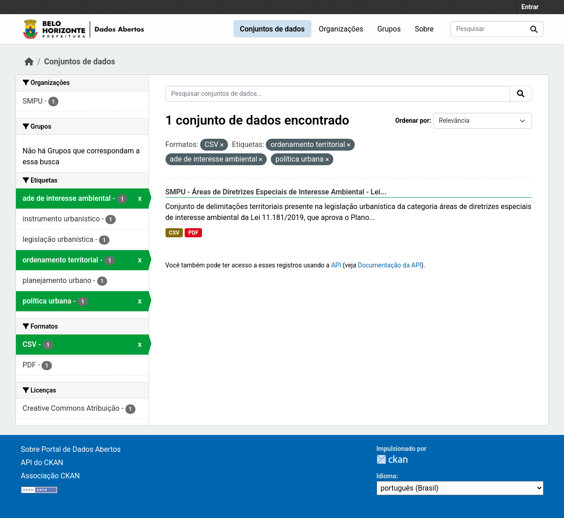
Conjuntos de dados (272, 29)
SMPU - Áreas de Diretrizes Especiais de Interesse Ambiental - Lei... (276, 192)
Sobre (424, 29)
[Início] (29, 61)
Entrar (530, 6)
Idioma (386, 476)
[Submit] (533, 29)
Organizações (341, 29)
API (336, 265)
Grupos (389, 29)
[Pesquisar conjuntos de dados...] (496, 29)
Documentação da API (389, 265)
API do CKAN (42, 462)
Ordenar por (412, 120)
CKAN (392, 459)
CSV (174, 233)
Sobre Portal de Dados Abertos (71, 449)
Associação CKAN (50, 475)
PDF (193, 233)
